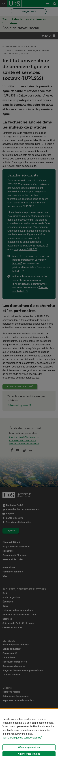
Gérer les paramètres (29, 747)
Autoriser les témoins (29, 754)
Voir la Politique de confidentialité (20, 737)
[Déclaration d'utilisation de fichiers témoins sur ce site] (29, 737)
